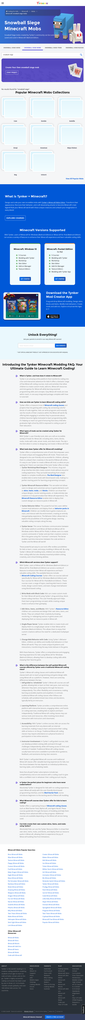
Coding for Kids (13, 11)
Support (33, 973)
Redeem (47, 975)
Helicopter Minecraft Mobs (17, 919)
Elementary (76, 978)
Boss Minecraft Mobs (15, 854)
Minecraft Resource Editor (32, 498)
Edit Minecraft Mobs (49, 860)
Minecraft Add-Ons (14, 946)
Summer (47, 989)
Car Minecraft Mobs (49, 863)
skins (26, 490)
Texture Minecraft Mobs (16, 860)
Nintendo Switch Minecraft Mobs (53, 881)
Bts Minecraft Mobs (49, 878)
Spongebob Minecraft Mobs (52, 908)
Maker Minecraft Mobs (50, 857)
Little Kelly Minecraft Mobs (51, 899)
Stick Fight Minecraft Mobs (17, 922)
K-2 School (76, 987)
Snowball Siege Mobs (32, 48)
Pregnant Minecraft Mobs (51, 911)
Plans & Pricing (49, 984)
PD (73, 996)
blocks (45, 490)
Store (32, 989)
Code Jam (61, 1002)
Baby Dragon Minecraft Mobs (18, 872)
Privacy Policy (28, 1011)
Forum (32, 987)
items (31, 490)
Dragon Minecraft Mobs (16, 896)
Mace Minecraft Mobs (15, 878)
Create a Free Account (55, 1017)
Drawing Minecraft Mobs (16, 890)
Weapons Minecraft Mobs (17, 893)
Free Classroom (77, 975)
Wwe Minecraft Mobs (15, 857)
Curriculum (48, 971)
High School (76, 982)
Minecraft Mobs (13, 938)
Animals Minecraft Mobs (50, 905)
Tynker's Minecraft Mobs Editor (53, 202)
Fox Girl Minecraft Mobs (16, 899)
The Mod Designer (54, 475)
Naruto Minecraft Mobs (16, 902)
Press (32, 975)
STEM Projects (77, 1000)
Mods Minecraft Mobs (15, 887)
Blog (31, 969)
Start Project (12, 72)
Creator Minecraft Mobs (50, 854)
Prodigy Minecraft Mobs (50, 887)
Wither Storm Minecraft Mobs (52, 869)
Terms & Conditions (16, 1011)
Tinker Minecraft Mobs (50, 866)
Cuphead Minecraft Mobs (51, 916)
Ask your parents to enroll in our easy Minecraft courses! (43, 339)
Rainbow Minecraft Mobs (16, 884)
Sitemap (33, 982)
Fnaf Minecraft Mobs (15, 869)
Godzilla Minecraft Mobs (16, 905)
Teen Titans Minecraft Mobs (17, 913)
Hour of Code (63, 1004)
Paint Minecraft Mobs (49, 890)
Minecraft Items (13, 949)
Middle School (77, 980)
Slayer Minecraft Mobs (50, 902)
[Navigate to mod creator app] (22, 305)
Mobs (33, 11)
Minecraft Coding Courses (32, 576)
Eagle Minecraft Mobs (15, 875)
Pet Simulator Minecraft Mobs (18, 881)
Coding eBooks (35, 984)
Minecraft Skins (13, 940)
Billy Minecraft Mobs (15, 911)
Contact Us (59, 1011)
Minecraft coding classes (54, 405)
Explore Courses (15, 218)
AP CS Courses (77, 984)
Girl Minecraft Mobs (49, 872)
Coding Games (63, 969)
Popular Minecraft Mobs (50, 922)
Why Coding (48, 978)
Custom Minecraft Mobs (16, 866)
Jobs (31, 978)
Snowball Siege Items (53, 48)
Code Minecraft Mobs (49, 896)
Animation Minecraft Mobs (51, 875)
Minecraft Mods (13, 952)
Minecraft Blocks (13, 943)
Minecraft (25, 11)
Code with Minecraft (15, 955)
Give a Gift (48, 973)
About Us (33, 971)
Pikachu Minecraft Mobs (16, 908)
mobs (36, 490)
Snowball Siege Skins (12, 48)
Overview (47, 969)
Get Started (25, 279)
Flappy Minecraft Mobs (16, 863)
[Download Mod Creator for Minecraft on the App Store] (53, 316)
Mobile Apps (34, 980)
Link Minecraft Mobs (15, 925)
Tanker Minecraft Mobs (50, 884)
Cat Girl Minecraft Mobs (50, 893)
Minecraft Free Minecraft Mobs (53, 919)
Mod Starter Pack (51, 793)
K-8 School (76, 989)
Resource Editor (62, 609)
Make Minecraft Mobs (15, 916)
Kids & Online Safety (41, 1011)
